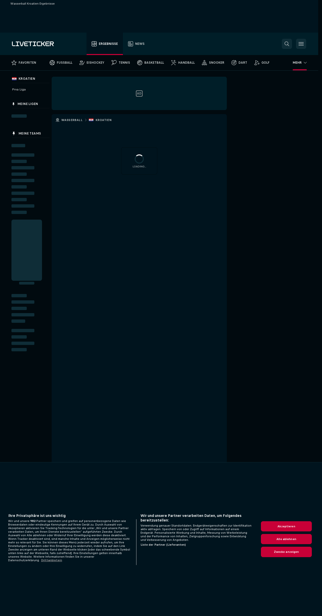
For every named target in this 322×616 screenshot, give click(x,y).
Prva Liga (19, 89)
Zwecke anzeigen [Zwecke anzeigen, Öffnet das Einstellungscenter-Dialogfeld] (286, 552)
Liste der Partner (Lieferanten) (163, 544)
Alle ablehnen (286, 539)
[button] (287, 44)
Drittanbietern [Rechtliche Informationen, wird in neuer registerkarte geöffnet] (51, 560)
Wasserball (71, 120)
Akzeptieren (286, 526)
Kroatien (103, 120)
